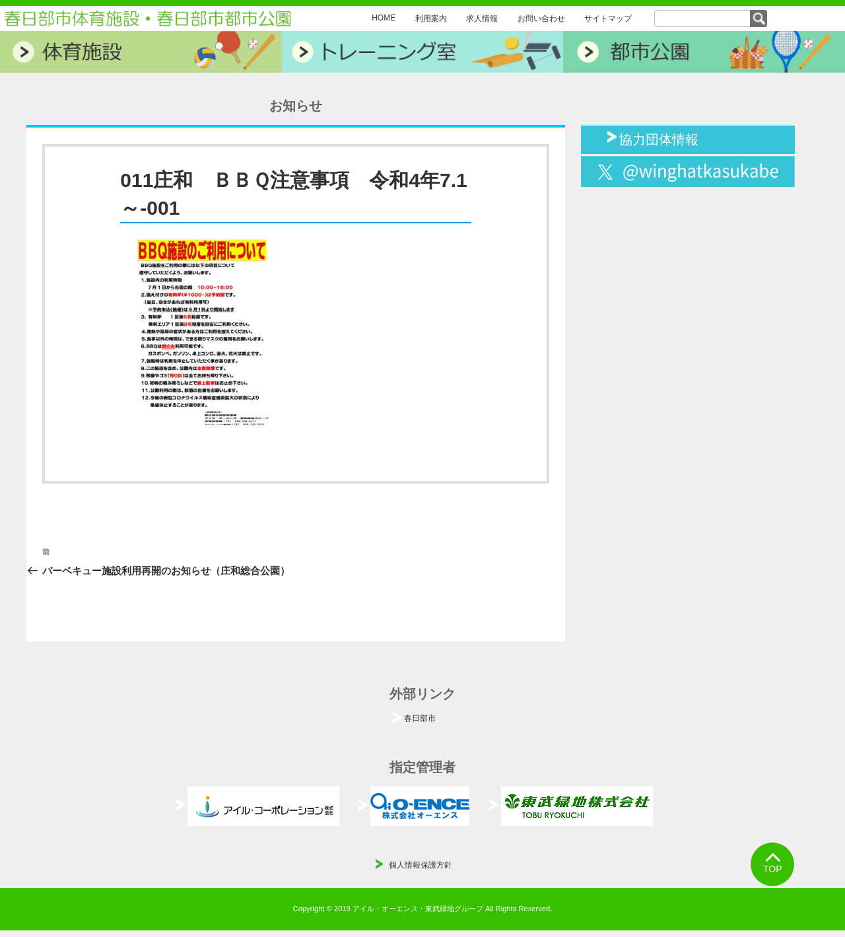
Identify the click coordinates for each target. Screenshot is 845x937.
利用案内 (431, 18)
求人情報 (482, 18)
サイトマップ (608, 18)
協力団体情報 (658, 138)
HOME (383, 17)
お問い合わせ (541, 18)
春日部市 (420, 718)
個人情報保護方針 (420, 865)
